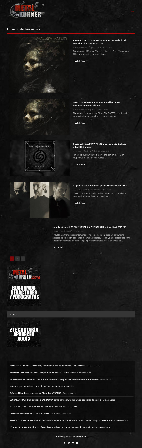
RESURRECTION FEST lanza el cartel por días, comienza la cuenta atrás (43, 371)
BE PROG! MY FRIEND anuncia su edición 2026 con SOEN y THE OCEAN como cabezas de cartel (54, 378)
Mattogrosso (90, 108)
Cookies (60, 436)
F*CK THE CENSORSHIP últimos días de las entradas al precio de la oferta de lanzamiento (52, 426)
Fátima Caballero (92, 188)
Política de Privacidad (75, 436)
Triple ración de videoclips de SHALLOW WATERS (100, 184)
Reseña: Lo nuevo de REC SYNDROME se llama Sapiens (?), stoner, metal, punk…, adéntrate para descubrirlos (61, 419)
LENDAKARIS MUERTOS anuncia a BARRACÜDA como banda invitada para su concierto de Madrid (55, 399)
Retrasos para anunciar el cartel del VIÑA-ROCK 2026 (35, 385)
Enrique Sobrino (91, 150)
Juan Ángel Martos (92, 46)
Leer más (80, 60)
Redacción (68, 230)
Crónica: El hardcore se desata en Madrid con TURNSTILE (37, 392)
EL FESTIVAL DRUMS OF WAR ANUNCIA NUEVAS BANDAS (36, 406)
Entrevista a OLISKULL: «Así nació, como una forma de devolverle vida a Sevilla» (47, 365)
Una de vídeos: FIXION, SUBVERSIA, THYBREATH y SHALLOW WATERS (89, 226)
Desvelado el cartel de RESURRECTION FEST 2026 (32, 412)
